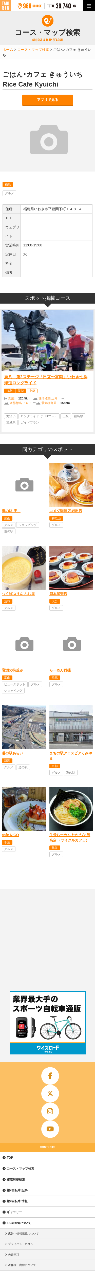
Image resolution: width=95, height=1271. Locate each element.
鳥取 (55, 848)
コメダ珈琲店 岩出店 (65, 511)
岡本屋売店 (58, 594)
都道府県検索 (16, 1179)
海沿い (10, 416)
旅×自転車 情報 (17, 1201)
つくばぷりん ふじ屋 (18, 594)
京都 (55, 766)
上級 (32, 391)
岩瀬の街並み (12, 670)
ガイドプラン (30, 422)
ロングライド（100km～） (39, 416)
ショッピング (27, 525)
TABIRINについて (19, 1223)
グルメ (9, 193)
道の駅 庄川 (11, 511)
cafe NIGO (10, 835)
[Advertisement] (47, 938)
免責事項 (13, 1254)
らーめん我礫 (60, 670)
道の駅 (8, 531)
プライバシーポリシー (22, 1243)
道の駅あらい (12, 753)
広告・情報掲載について (23, 1233)
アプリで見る (47, 100)
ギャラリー (14, 1212)
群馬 (55, 678)
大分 (55, 601)
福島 (8, 184)
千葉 (7, 842)
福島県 (78, 416)
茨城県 (10, 422)
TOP (10, 1157)
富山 (7, 518)
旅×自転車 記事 (17, 1190)
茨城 (21, 391)
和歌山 (56, 518)
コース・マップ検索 (20, 1168)
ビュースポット (14, 684)
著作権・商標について (22, 1264)
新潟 (7, 760)
